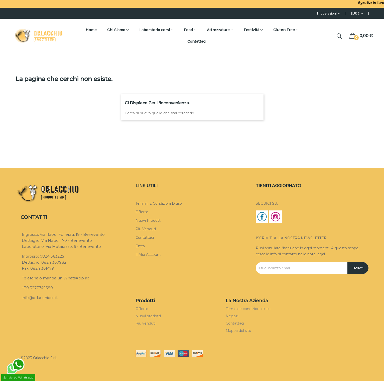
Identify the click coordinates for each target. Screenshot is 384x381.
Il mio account (148, 254)
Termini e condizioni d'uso (159, 203)
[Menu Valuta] (357, 14)
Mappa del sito (238, 330)
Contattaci (145, 237)
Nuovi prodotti (148, 220)
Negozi (232, 316)
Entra (140, 246)
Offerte (142, 212)
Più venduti (146, 229)
